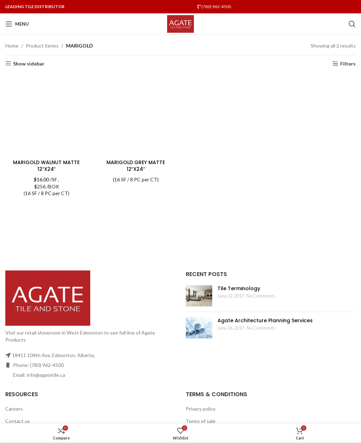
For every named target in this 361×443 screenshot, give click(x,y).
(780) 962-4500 (214, 6)
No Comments (261, 296)
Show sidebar (28, 63)
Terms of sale (200, 421)
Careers (14, 409)
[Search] (352, 24)
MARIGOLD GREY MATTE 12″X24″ (135, 166)
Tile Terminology (239, 288)
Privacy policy (200, 409)
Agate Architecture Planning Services (265, 320)
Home (11, 46)
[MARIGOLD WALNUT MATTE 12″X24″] (46, 115)
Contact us (17, 421)
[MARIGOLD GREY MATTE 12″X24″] (136, 115)
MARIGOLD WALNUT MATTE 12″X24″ (46, 166)
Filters (348, 63)
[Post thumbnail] (199, 295)
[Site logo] (180, 23)
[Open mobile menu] (17, 24)
